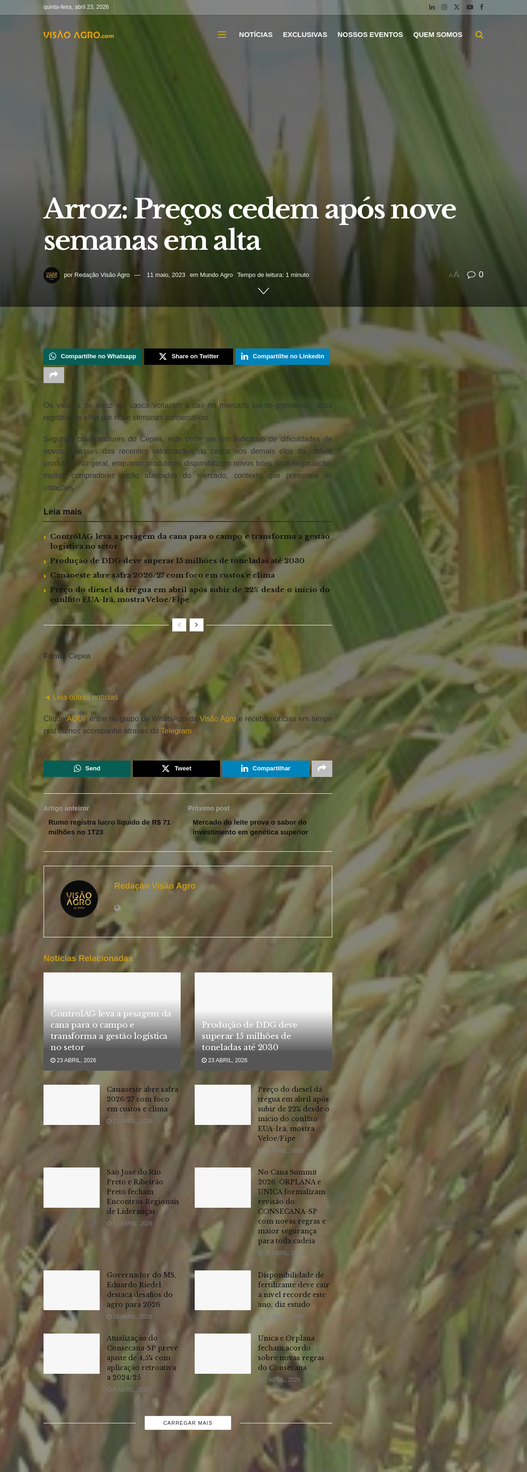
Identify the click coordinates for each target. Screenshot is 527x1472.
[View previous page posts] (179, 628)
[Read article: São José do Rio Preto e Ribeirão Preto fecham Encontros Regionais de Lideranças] (72, 1195)
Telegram (176, 734)
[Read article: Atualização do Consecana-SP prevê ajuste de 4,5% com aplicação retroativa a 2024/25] (72, 1361)
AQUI (75, 722)
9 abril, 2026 (128, 1396)
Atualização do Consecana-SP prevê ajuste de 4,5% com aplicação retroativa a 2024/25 (142, 1365)
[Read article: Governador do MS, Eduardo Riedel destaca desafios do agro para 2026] (72, 1297)
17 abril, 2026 (129, 1230)
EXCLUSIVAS (305, 34)
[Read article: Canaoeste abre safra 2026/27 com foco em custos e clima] (72, 1112)
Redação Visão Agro (102, 274)
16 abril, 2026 (280, 1260)
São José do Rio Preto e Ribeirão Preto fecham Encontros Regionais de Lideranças (143, 1199)
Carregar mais (187, 1430)
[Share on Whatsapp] (93, 357)
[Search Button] (479, 34)
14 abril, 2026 (280, 1323)
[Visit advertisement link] (188, 681)
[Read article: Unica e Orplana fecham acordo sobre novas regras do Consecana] (223, 1361)
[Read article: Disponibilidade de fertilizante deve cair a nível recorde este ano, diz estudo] (223, 1297)
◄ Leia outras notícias (81, 700)
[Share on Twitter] (188, 357)
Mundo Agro (216, 274)
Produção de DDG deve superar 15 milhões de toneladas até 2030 (177, 563)
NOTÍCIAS (256, 34)
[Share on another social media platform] (54, 377)
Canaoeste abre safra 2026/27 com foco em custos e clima (162, 578)
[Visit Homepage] (79, 35)
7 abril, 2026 (279, 1387)
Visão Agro (218, 722)
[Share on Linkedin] (282, 357)
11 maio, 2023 (166, 274)
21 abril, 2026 (280, 1157)
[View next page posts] (197, 628)
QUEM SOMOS (437, 34)
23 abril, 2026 (73, 1067)
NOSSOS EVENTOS (370, 34)
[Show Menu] (222, 34)
